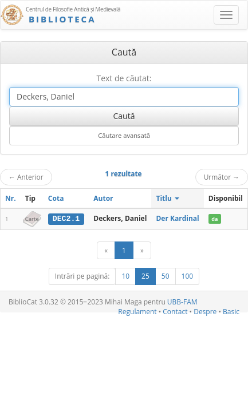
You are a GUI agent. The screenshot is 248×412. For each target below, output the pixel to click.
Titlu (167, 198)
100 (188, 276)
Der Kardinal (177, 218)
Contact (175, 311)
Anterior (26, 176)
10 (125, 276)
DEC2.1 (66, 218)
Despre (205, 311)
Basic (231, 311)
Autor (103, 198)
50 (166, 276)
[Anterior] (106, 250)
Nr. (10, 198)
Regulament (137, 311)
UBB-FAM (182, 302)
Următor (221, 176)
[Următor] (142, 250)
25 (145, 276)
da (214, 219)
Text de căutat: (123, 78)
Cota (56, 198)
